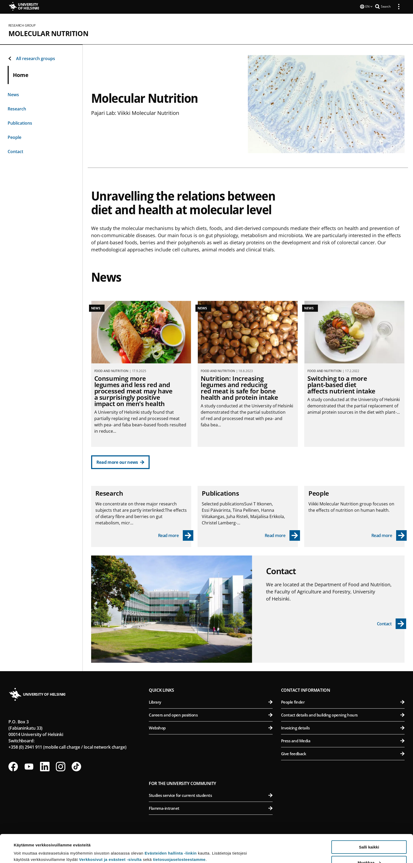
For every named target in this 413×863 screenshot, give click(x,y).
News (13, 94)
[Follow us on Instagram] (60, 766)
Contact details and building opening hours (343, 714)
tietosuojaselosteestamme (179, 831)
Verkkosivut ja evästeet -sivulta (110, 831)
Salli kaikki (369, 819)
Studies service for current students (210, 794)
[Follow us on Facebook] (13, 766)
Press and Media (343, 740)
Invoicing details (343, 727)
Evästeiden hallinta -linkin (171, 825)
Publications (20, 122)
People (14, 137)
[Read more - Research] (176, 535)
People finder (343, 701)
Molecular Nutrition (48, 33)
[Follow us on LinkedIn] (45, 766)
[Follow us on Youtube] (29, 766)
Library (210, 701)
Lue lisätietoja (27, 846)
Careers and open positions (210, 714)
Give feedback (343, 753)
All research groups (31, 58)
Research (17, 108)
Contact (15, 151)
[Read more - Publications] (282, 535)
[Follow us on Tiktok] (76, 766)
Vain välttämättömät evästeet (369, 850)
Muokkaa (369, 834)
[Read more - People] (389, 535)
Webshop (210, 727)
